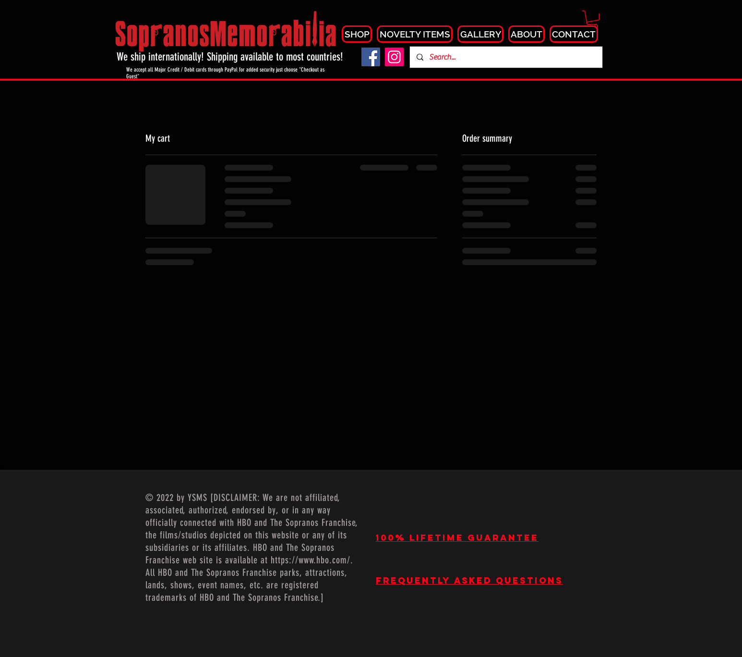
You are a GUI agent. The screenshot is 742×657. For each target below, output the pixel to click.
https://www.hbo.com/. (312, 560)
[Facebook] (370, 57)
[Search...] (505, 57)
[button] (592, 19)
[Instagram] (394, 57)
